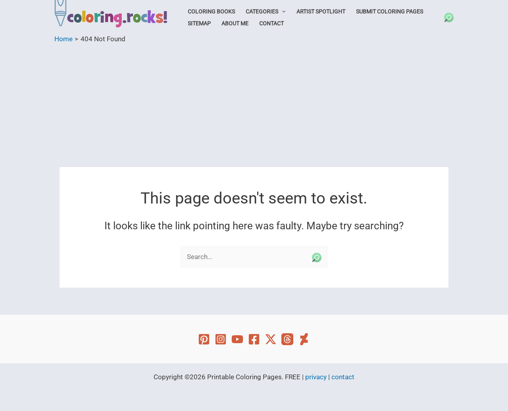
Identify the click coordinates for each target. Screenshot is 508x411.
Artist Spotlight (320, 11)
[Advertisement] (254, 103)
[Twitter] (271, 339)
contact (342, 377)
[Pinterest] (204, 339)
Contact (271, 23)
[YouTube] (237, 339)
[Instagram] (221, 339)
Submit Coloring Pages (389, 11)
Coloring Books (211, 11)
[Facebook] (254, 339)
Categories (265, 11)
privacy (316, 377)
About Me (234, 23)
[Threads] (287, 339)
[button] (281, 11)
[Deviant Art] (304, 339)
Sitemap (199, 23)
